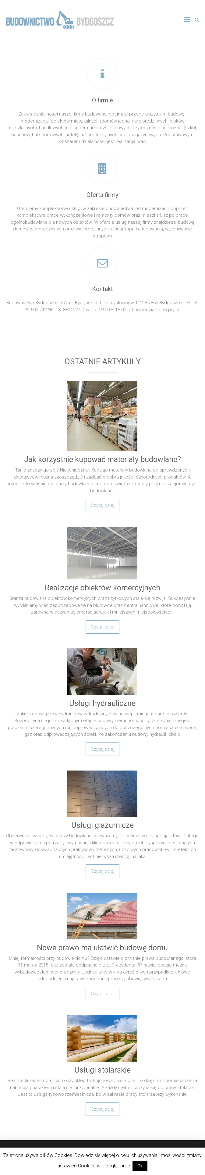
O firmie (102, 100)
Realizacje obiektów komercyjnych (102, 587)
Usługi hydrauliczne (102, 703)
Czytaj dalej (102, 505)
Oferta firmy (102, 194)
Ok (140, 1165)
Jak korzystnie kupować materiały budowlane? (102, 459)
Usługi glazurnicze (102, 825)
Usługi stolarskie (102, 1070)
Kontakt (102, 289)
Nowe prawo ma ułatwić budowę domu (102, 947)
